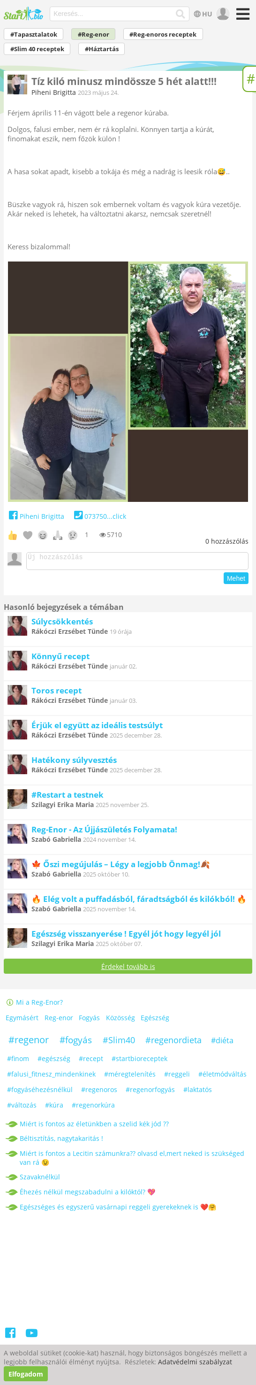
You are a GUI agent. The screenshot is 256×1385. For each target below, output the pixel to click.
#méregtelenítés (130, 1076)
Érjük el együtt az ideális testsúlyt (97, 728)
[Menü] (241, 17)
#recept (91, 1061)
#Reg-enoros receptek (162, 34)
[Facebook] (11, 1337)
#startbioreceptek (139, 1061)
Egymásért (22, 1020)
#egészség (54, 1061)
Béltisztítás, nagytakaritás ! (61, 1141)
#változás (22, 1107)
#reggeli (177, 1076)
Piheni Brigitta (53, 92)
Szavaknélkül (40, 1179)
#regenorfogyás (150, 1092)
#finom (18, 1061)
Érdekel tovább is (128, 969)
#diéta (222, 1043)
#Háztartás (102, 49)
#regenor (28, 1042)
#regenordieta (173, 1042)
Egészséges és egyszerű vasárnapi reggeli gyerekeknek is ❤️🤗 (118, 1209)
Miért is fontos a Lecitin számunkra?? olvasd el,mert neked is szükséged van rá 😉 (132, 1161)
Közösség (120, 1020)
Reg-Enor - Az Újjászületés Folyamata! (104, 832)
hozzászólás (226, 541)
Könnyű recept (60, 659)
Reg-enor (59, 1020)
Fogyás (89, 1020)
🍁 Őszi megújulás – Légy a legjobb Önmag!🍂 (120, 867)
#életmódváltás (222, 1076)
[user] (222, 14)
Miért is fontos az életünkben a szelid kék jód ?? (94, 1126)
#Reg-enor (93, 34)
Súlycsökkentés (62, 624)
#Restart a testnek (67, 797)
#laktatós (197, 1092)
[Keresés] (181, 14)
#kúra (54, 1107)
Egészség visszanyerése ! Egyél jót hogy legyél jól (126, 936)
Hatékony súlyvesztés (74, 762)
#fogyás (76, 1043)
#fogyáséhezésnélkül (40, 1092)
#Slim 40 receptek (37, 49)
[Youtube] (31, 1337)
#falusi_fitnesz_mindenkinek (51, 1076)
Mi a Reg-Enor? (34, 1004)
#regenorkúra (93, 1107)
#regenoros (99, 1092)
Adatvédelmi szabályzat (195, 1361)
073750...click (99, 516)
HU (202, 13)
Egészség (155, 1020)
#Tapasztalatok (33, 34)
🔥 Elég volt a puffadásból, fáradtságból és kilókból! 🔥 (139, 901)
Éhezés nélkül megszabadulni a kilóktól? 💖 (87, 1194)
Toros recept (56, 693)
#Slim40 (119, 1042)
